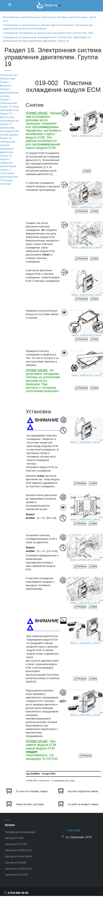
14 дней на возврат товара (83, 804)
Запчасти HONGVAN (18, 869)
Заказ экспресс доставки (30, 804)
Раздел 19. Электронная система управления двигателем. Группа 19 (7, 147)
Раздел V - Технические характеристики (9, 173)
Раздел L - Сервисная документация (8, 163)
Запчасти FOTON (16, 844)
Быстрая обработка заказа (83, 791)
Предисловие (7, 78)
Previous (81, 211)
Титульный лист (9, 75)
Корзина (87, 6)
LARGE (98, 136)
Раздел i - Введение (5, 83)
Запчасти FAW (14, 838)
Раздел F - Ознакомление (8, 101)
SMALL (75, 136)
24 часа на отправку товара (32, 791)
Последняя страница (6, 182)
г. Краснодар (73, 830)
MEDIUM (86, 136)
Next (87, 171)
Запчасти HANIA (15, 862)
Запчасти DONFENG (18, 850)
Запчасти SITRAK (16, 875)
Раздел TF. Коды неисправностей (9, 108)
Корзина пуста (91, 9)
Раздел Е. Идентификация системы (9, 92)
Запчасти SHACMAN (18, 856)
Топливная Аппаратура (20, 832)
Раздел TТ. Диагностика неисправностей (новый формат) (9, 129)
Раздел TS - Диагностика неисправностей (9, 117)
